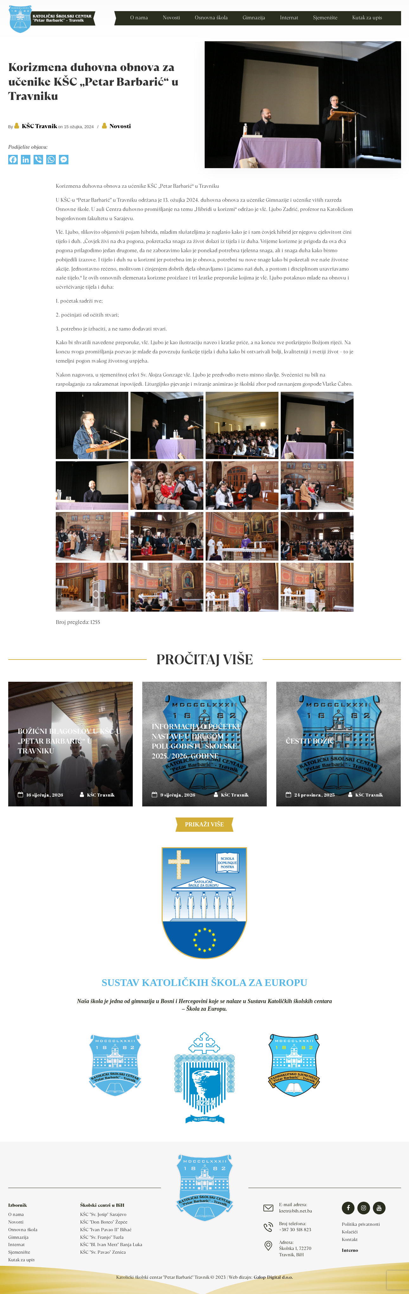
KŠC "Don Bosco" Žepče (103, 1222)
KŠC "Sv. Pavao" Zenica (103, 1252)
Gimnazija (18, 1237)
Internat (16, 1244)
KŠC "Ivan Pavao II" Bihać (105, 1229)
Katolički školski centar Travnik (51, 19)
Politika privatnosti (361, 1224)
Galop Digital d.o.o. (273, 1277)
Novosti (120, 126)
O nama (16, 1214)
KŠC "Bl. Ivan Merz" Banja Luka (111, 1244)
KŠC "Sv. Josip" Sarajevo (103, 1214)
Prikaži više (204, 824)
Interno (350, 1250)
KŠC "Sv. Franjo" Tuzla (102, 1237)
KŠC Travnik (39, 126)
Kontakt (350, 1239)
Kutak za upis (21, 1260)
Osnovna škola (22, 1229)
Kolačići (350, 1232)
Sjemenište (19, 1252)
